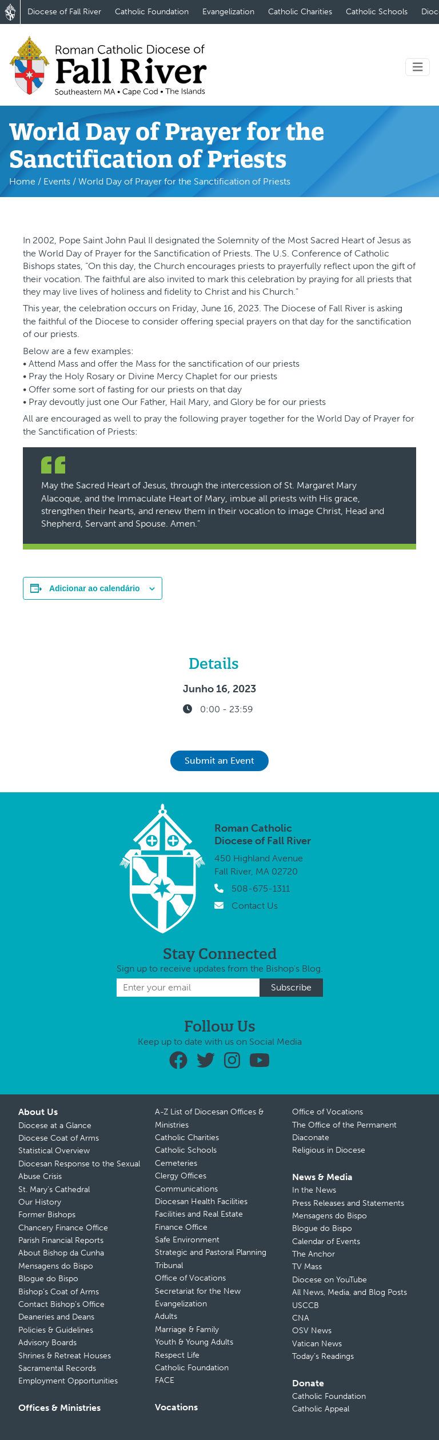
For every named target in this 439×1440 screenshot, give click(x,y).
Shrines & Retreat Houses (64, 1356)
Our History (39, 1202)
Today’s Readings (323, 1356)
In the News (314, 1190)
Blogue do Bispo (48, 1278)
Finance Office (181, 1227)
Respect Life (177, 1355)
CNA (300, 1318)
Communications (186, 1189)
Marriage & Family (187, 1329)
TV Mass (307, 1266)
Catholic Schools (377, 12)
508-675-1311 (261, 888)
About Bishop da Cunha (61, 1253)
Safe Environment (187, 1240)
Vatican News (317, 1344)
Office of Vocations (190, 1278)
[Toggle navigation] (417, 67)
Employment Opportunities (68, 1381)
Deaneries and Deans (56, 1317)
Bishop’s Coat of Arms (58, 1292)
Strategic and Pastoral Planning (210, 1252)
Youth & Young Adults (194, 1342)
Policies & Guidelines (55, 1330)
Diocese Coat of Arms (58, 1138)
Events (56, 181)
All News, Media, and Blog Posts (349, 1292)
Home (22, 181)
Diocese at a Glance (54, 1125)
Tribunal (169, 1265)
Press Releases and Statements (348, 1203)
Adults (166, 1316)
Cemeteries (176, 1163)
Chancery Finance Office (63, 1228)
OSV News (312, 1330)
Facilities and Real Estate (199, 1214)
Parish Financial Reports (60, 1240)
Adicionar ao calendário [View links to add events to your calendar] (94, 588)
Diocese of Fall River (64, 12)
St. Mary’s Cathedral (54, 1189)
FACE (164, 1380)
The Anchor (313, 1254)
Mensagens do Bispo (55, 1266)
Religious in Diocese (328, 1150)
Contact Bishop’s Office (61, 1304)
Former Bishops (46, 1215)
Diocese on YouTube (329, 1280)
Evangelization (228, 12)
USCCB (305, 1305)
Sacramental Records (57, 1368)
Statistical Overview (54, 1151)
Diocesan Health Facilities (201, 1201)
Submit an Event (219, 760)
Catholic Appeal (320, 1409)
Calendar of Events (326, 1241)
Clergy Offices (180, 1176)
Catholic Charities (300, 12)
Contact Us (255, 905)
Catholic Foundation (152, 12)
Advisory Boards (47, 1342)
